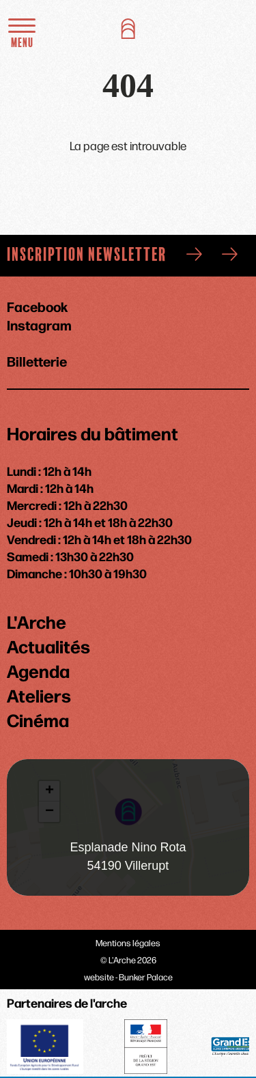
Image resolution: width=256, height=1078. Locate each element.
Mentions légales (128, 942)
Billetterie (37, 360)
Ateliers (39, 695)
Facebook (37, 306)
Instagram (39, 324)
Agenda (38, 670)
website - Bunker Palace (128, 976)
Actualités (48, 646)
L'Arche (36, 621)
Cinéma (38, 719)
